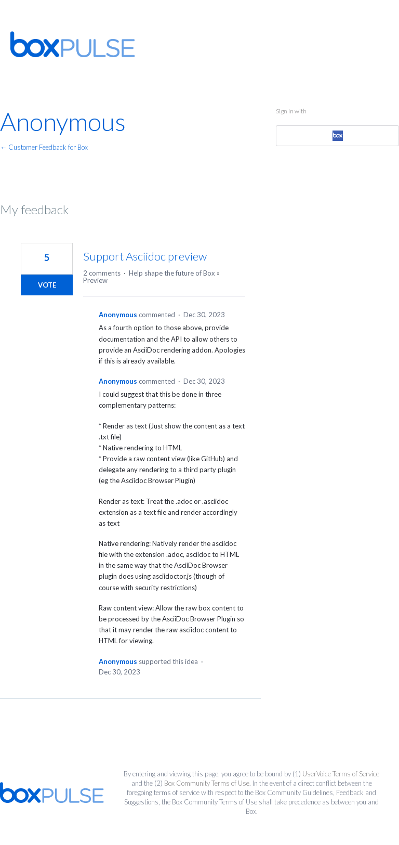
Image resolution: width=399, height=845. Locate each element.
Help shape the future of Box (172, 273)
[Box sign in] (337, 135)
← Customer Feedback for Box (44, 147)
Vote (47, 285)
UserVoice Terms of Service (340, 774)
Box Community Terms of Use (206, 783)
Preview (95, 280)
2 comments (102, 273)
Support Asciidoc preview (145, 256)
